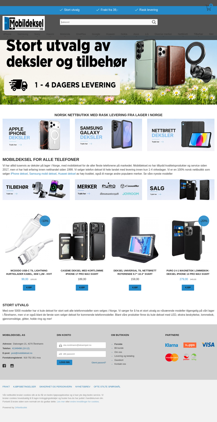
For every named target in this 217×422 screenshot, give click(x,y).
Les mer (61, 401)
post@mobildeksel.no (21, 353)
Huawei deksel (67, 173)
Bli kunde (118, 348)
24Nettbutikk (21, 407)
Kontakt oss (120, 363)
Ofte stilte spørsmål (107, 386)
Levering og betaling (124, 356)
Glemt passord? (99, 362)
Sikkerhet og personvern (55, 386)
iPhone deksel (19, 173)
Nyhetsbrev (82, 386)
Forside (118, 344)
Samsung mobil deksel (42, 173)
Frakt (6, 386)
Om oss (118, 352)
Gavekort (118, 360)
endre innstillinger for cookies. (85, 401)
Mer (211, 27)
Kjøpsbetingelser (24, 386)
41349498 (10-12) (20, 348)
